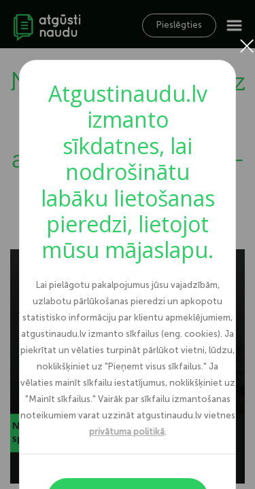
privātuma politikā (127, 432)
